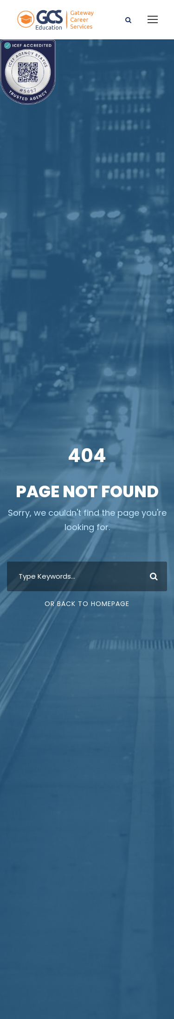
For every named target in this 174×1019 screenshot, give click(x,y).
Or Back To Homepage (87, 603)
